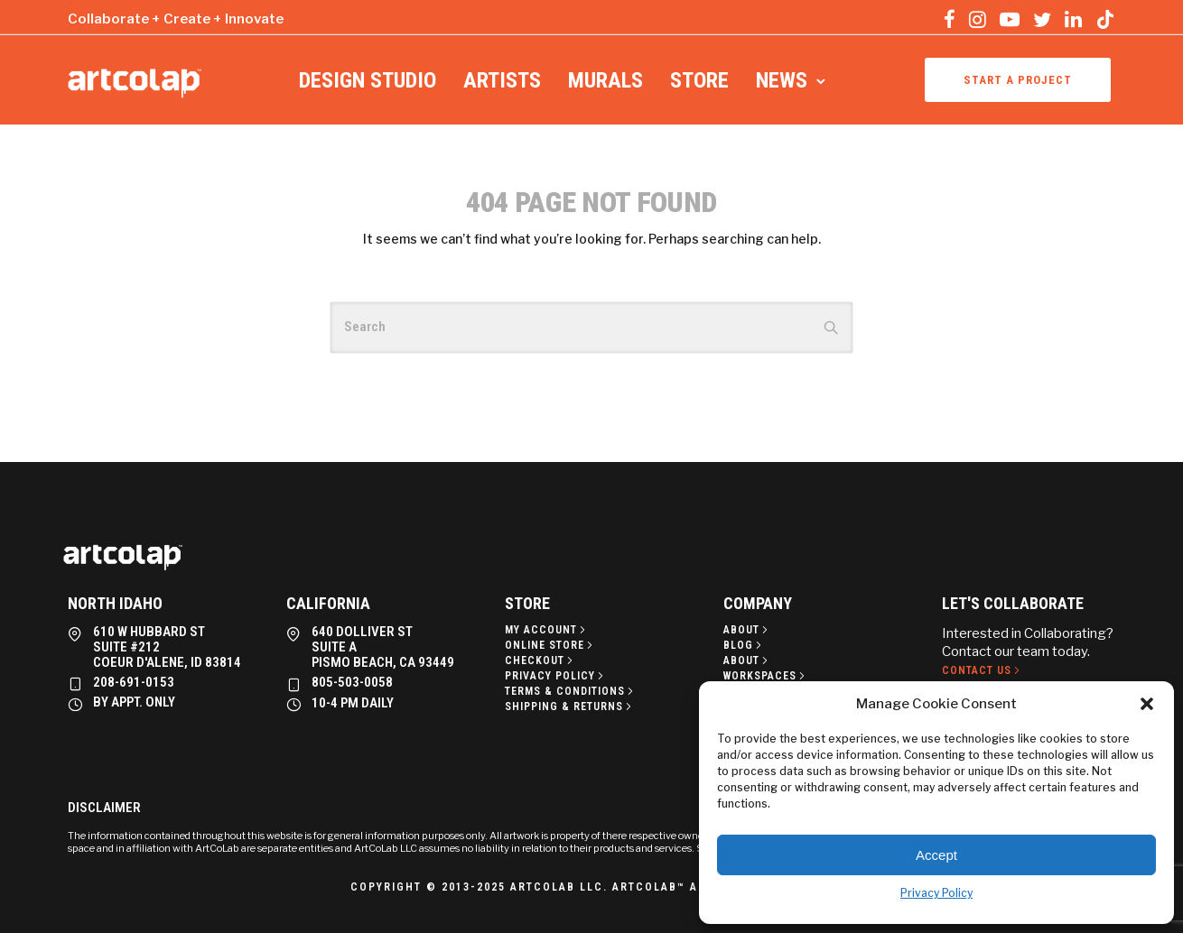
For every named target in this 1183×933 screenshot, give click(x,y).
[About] (747, 629)
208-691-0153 (133, 682)
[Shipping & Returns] (570, 706)
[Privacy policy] (556, 675)
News (781, 80)
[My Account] (547, 629)
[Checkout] (540, 660)
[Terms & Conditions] (571, 691)
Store (699, 80)
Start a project (1018, 80)
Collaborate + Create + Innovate (176, 19)
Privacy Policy (936, 893)
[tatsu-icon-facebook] (949, 19)
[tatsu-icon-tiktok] (1105, 19)
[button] (1147, 704)
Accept (936, 855)
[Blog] (744, 645)
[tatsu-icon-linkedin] (1073, 19)
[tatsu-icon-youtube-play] (1010, 19)
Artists (502, 80)
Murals (605, 80)
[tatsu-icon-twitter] (1042, 19)
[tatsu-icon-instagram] (977, 19)
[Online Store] (550, 645)
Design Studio (367, 80)
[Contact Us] (982, 670)
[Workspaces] (765, 675)
